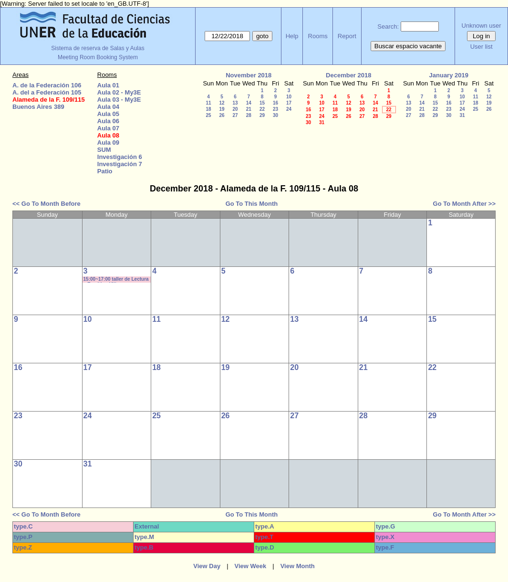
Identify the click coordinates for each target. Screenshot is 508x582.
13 (235, 103)
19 (221, 109)
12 (221, 103)
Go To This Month (252, 203)
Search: (388, 26)
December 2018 (348, 75)
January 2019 (448, 75)
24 (288, 109)
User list (481, 46)
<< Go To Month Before (46, 203)
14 (248, 103)
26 (221, 115)
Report (347, 36)
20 (235, 109)
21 (248, 109)
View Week (251, 566)
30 (275, 115)
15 (262, 103)
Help (292, 36)
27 (235, 115)
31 (321, 122)
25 (208, 115)
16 (275, 103)
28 (248, 115)
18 (208, 109)
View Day (206, 566)
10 (288, 96)
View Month (297, 566)
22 (262, 109)
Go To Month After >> (464, 203)
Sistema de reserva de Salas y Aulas (97, 48)
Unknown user (481, 25)
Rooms (318, 36)
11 (208, 103)
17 (288, 103)
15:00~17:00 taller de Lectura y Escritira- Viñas (116, 279)
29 (262, 115)
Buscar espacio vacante (408, 46)
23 (275, 109)
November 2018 (248, 75)
